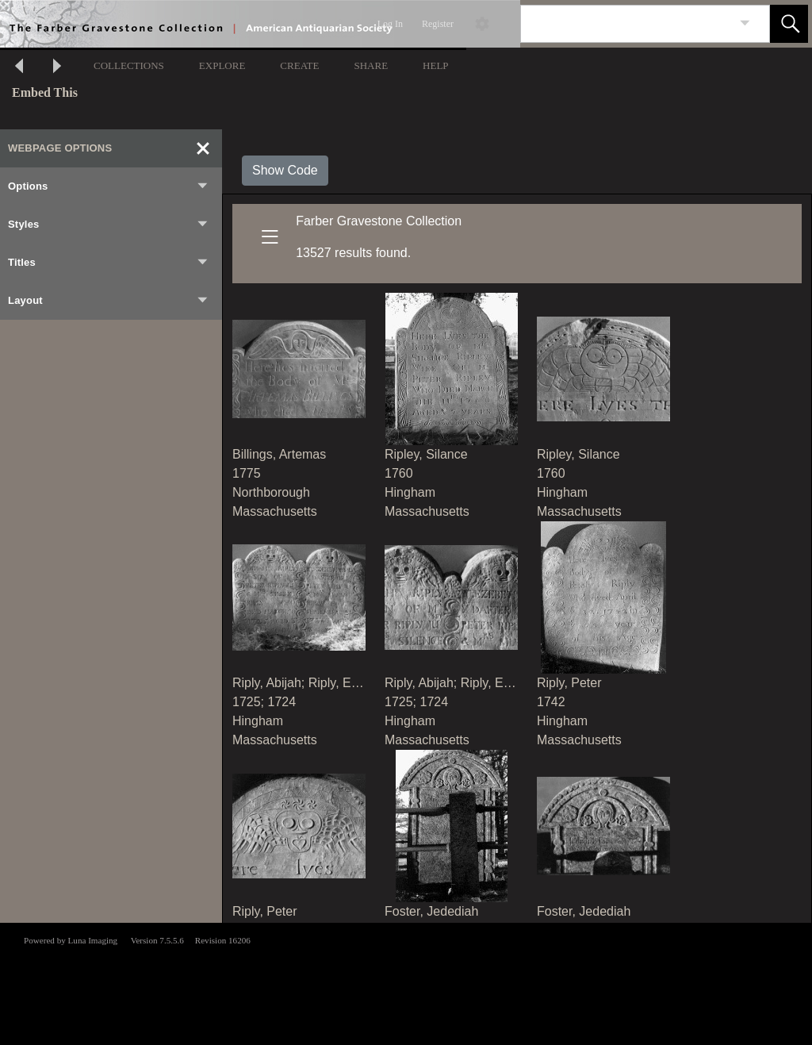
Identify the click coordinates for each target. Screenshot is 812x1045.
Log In (390, 23)
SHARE (371, 65)
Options (108, 186)
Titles (108, 262)
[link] (745, 23)
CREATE (299, 65)
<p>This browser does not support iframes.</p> (406, 982)
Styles (108, 224)
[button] (789, 24)
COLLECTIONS (129, 65)
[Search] (626, 23)
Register (438, 23)
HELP (436, 65)
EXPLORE (222, 65)
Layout (108, 300)
